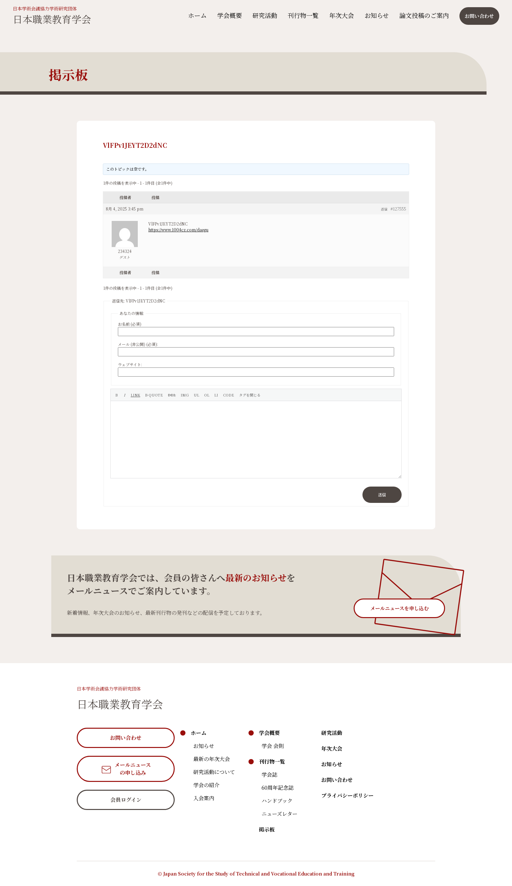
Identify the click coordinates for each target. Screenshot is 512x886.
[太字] (116, 395)
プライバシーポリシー (347, 795)
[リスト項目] (216, 395)
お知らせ (374, 15)
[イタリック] (124, 395)
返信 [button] (384, 209)
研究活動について (214, 772)
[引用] (154, 395)
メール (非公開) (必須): (138, 344)
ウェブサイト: (130, 364)
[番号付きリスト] (206, 395)
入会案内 (203, 798)
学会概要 (227, 15)
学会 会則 (273, 746)
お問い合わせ (337, 780)
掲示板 (267, 829)
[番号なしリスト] (196, 395)
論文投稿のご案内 (422, 15)
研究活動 (262, 15)
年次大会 (339, 15)
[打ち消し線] (171, 395)
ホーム (195, 15)
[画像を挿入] (184, 395)
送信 (382, 494)
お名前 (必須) (129, 324)
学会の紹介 (206, 785)
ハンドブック (277, 800)
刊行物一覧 (301, 15)
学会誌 (269, 774)
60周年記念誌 (278, 787)
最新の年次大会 (211, 759)
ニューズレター (279, 813)
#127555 (398, 208)
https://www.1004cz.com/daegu (178, 229)
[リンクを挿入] (135, 395)
